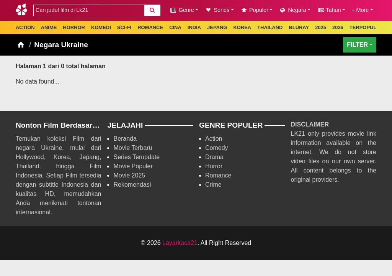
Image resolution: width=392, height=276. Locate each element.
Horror (213, 166)
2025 (320, 27)
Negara (292, 10)
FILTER (357, 44)
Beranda (125, 138)
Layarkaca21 (180, 243)
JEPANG (217, 27)
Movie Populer (132, 166)
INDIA (194, 27)
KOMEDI (101, 27)
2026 (337, 27)
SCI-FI (124, 27)
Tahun (329, 10)
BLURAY (299, 27)
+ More (360, 10)
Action (213, 138)
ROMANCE (150, 27)
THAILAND (270, 27)
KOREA (242, 27)
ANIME (49, 27)
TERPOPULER (367, 27)
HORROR (74, 27)
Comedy (216, 148)
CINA (175, 27)
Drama (214, 157)
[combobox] (88, 10)
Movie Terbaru (132, 148)
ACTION (25, 27)
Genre (182, 10)
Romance (218, 175)
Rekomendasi (132, 184)
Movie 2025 (129, 175)
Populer (254, 10)
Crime (213, 184)
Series (216, 10)
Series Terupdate (136, 157)
